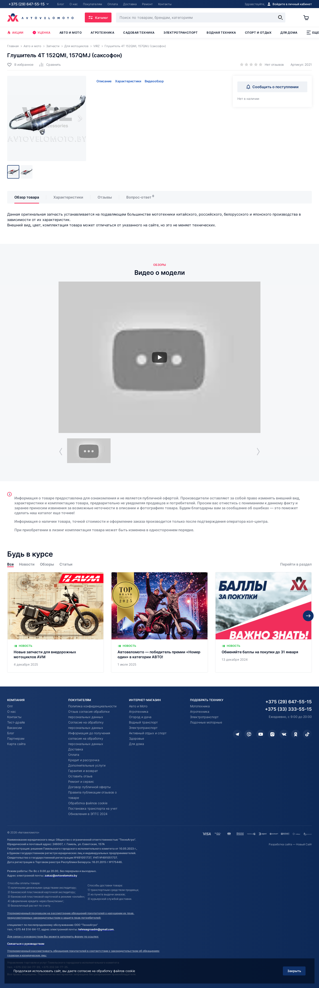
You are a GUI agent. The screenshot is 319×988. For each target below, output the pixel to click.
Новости (27, 564)
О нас (11, 711)
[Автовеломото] (40, 17)
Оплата (73, 754)
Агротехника (102, 32)
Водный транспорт (143, 722)
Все (10, 564)
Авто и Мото (138, 706)
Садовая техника (139, 32)
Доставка (75, 749)
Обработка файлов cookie (87, 803)
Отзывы (105, 197)
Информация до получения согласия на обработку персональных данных (89, 738)
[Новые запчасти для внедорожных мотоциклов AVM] (55, 622)
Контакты (14, 717)
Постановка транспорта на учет (92, 808)
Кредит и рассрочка (83, 760)
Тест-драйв (16, 722)
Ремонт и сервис (81, 781)
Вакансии (14, 728)
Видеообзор (154, 81)
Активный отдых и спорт (147, 733)
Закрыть (294, 971)
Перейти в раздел (296, 564)
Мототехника (200, 706)
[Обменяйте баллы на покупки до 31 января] (263, 622)
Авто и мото (70, 32)
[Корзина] (307, 17)
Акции (15, 32)
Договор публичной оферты (89, 787)
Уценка (41, 32)
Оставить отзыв (80, 776)
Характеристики (128, 81)
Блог (10, 733)
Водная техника (221, 32)
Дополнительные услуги (86, 765)
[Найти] (280, 17)
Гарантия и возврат (83, 771)
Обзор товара (26, 197)
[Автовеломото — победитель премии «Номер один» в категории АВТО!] (159, 622)
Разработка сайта (280, 844)
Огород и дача (140, 717)
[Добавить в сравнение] (50, 64)
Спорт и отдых (258, 32)
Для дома (288, 32)
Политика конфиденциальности (92, 706)
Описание (103, 81)
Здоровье (136, 738)
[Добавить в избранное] (20, 64)
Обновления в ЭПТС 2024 (87, 814)
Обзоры (47, 564)
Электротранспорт (181, 32)
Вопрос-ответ (138, 197)
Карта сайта (16, 744)
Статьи (65, 564)
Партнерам (15, 738)
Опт (10, 706)
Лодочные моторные (206, 722)
